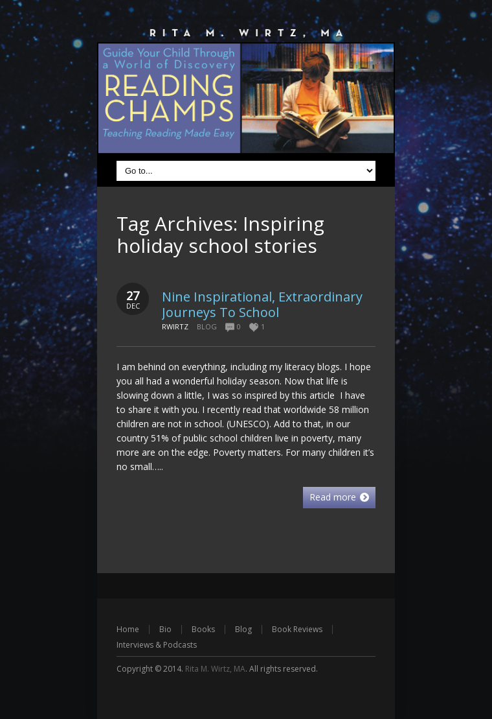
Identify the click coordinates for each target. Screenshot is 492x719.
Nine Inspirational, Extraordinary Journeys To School (262, 304)
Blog (207, 326)
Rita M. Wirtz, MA (215, 668)
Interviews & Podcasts (157, 644)
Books (203, 629)
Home (128, 629)
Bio (165, 629)
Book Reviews (297, 629)
